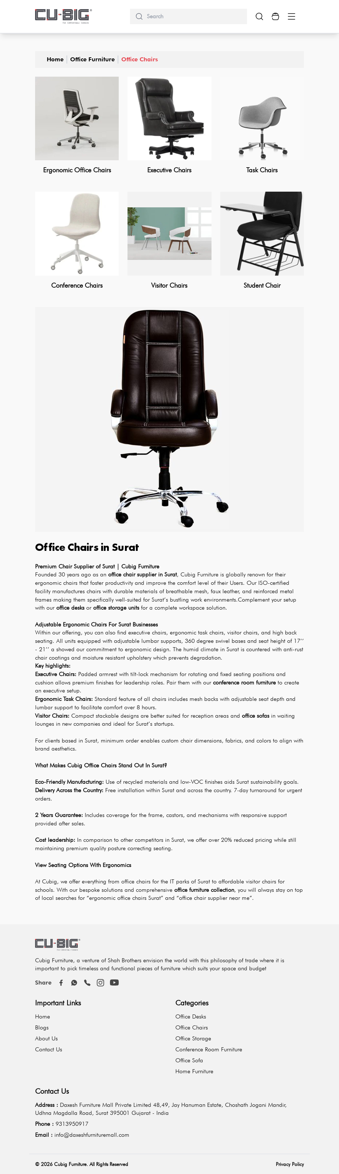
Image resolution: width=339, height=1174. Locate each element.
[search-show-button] (259, 16)
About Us (46, 1038)
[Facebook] (61, 982)
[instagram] (100, 982)
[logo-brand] (63, 16)
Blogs (42, 1027)
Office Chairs (191, 1027)
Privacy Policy (290, 1164)
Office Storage (193, 1038)
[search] (194, 16)
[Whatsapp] (74, 982)
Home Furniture (194, 1071)
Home (55, 59)
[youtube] (114, 982)
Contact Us (48, 1049)
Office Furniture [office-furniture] (92, 59)
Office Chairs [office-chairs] (139, 59)
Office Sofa (189, 1060)
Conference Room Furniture (208, 1049)
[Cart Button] (275, 16)
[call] (87, 982)
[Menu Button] (291, 16)
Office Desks (190, 1016)
